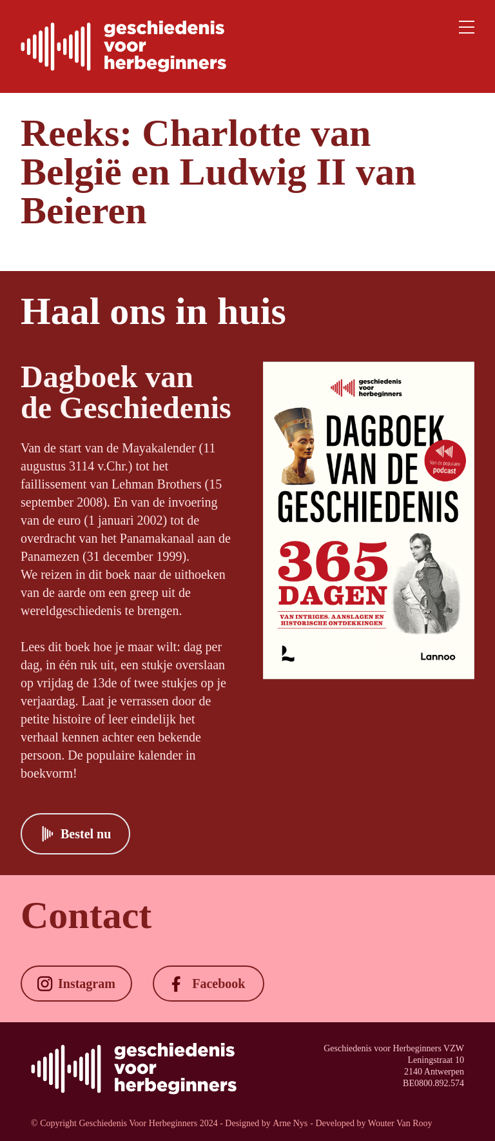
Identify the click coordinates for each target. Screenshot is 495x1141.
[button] (75, 833)
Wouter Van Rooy (400, 1123)
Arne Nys (290, 1123)
